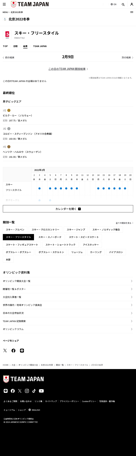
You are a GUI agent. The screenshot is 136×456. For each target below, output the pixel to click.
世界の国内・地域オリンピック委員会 (22, 305)
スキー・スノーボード (49, 237)
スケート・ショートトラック (60, 244)
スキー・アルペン (15, 229)
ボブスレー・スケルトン (51, 252)
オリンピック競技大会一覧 (16, 281)
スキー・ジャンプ (76, 229)
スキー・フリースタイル (77, 365)
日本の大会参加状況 (13, 313)
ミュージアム (9, 409)
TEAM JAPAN (40, 46)
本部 (8, 259)
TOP (5, 46)
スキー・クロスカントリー (45, 229)
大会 (13, 365)
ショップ (22, 409)
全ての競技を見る (123, 222)
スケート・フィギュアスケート (22, 244)
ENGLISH (36, 409)
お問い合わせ (26, 401)
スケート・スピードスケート (84, 237)
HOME (5, 365)
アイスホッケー (91, 244)
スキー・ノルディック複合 (106, 229)
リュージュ (77, 252)
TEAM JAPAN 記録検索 (14, 321)
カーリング (96, 252)
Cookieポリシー (89, 401)
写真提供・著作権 (107, 401)
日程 (15, 46)
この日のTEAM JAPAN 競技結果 (67, 69)
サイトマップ (51, 401)
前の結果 (9, 57)
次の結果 (126, 57)
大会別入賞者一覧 (12, 297)
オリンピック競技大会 (28, 365)
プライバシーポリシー (69, 401)
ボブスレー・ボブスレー (18, 252)
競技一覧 (60, 365)
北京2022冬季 (47, 365)
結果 (25, 46)
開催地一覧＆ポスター (14, 289)
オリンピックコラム (13, 329)
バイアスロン (116, 252)
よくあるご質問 (10, 401)
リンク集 (38, 401)
